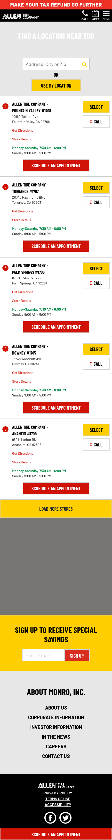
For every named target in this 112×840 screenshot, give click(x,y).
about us (56, 708)
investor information (56, 727)
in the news (56, 737)
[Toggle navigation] (106, 15)
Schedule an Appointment (56, 165)
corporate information (56, 717)
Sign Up (77, 656)
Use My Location (56, 86)
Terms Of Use (57, 798)
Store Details (21, 139)
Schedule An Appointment (56, 834)
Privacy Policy (57, 793)
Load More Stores (56, 509)
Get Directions (22, 130)
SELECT (96, 107)
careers (56, 746)
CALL (96, 121)
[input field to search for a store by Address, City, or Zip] (56, 64)
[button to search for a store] (84, 64)
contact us (56, 756)
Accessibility (58, 804)
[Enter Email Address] (43, 655)
